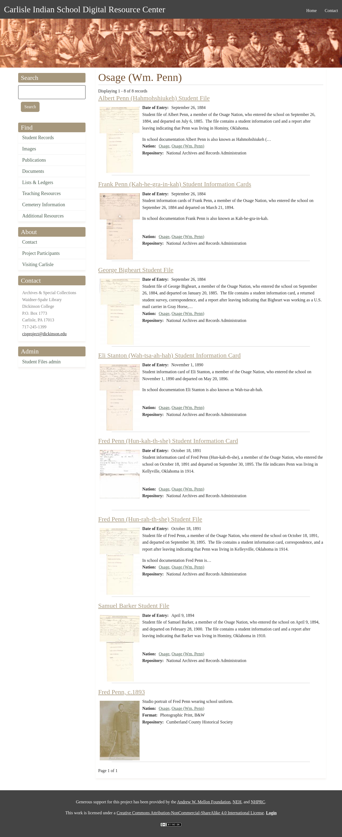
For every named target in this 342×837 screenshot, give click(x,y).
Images (29, 148)
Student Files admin (41, 361)
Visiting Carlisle (37, 264)
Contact (29, 242)
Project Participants (41, 253)
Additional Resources (43, 216)
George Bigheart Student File (136, 269)
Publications (34, 160)
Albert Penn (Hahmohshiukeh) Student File (154, 98)
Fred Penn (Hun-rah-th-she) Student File (150, 519)
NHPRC (258, 802)
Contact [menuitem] (331, 10)
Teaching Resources (41, 193)
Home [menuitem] (311, 10)
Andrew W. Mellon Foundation (204, 802)
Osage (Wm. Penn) (188, 146)
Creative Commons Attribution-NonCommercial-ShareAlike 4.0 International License (190, 813)
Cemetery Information (43, 204)
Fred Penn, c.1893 (121, 691)
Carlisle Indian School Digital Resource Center (84, 9)
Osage (164, 146)
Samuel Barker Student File (133, 605)
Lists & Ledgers (37, 182)
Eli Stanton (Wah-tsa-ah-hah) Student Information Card (169, 355)
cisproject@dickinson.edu (44, 334)
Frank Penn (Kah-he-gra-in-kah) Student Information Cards (174, 184)
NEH (237, 802)
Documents (33, 171)
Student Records (38, 137)
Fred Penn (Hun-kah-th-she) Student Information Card (168, 440)
